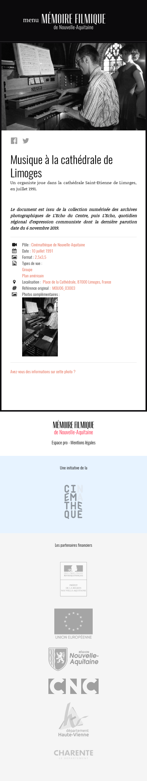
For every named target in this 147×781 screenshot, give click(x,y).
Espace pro (60, 443)
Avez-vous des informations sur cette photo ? (43, 371)
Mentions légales (83, 443)
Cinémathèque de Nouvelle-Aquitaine (58, 245)
